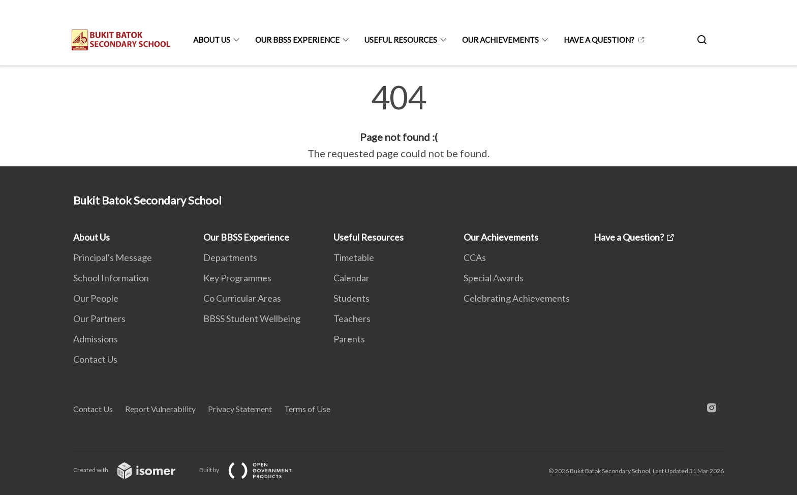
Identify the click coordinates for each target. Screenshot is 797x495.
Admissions (95, 338)
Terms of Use (307, 409)
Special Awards (494, 277)
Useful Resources (400, 39)
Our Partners (99, 318)
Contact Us (95, 359)
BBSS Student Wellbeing (251, 318)
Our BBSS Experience (297, 39)
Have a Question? (599, 39)
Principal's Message (112, 257)
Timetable (353, 257)
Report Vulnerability (160, 409)
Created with (132, 470)
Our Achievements (500, 39)
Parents (349, 338)
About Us (211, 39)
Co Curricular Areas (242, 298)
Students (351, 298)
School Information (111, 277)
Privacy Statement (240, 409)
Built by (253, 470)
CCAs (475, 257)
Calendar (351, 277)
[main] (398, 121)
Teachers (352, 318)
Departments (230, 257)
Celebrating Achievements (517, 298)
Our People (95, 298)
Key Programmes (237, 277)
